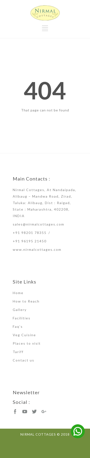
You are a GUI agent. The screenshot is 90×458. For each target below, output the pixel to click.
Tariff (18, 352)
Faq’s (18, 326)
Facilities (21, 318)
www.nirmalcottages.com (37, 249)
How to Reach (26, 301)
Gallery (20, 310)
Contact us (23, 360)
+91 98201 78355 (30, 233)
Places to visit (27, 343)
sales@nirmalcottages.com (38, 224)
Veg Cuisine (24, 335)
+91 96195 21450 (30, 241)
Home (18, 293)
